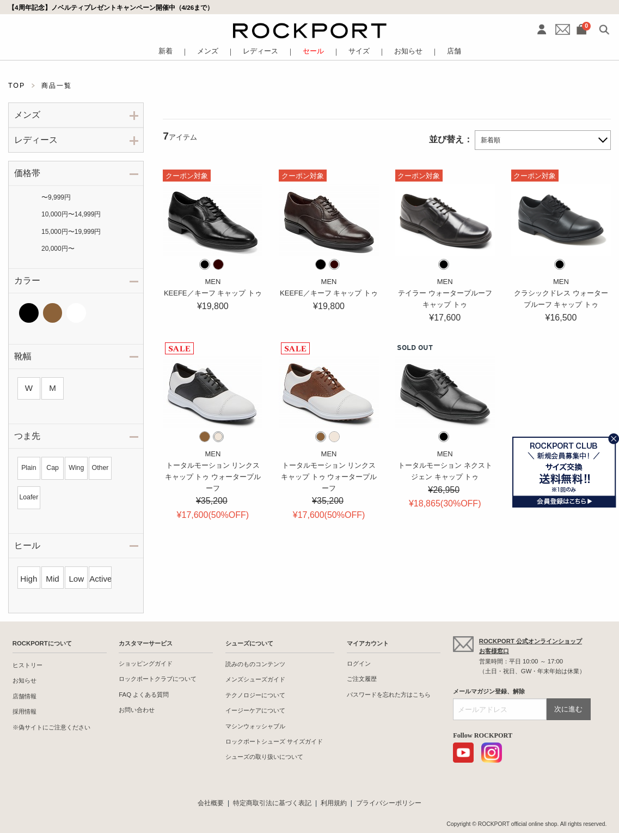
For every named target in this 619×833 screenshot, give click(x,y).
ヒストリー (27, 665)
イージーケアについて (255, 710)
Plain (28, 468)
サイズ (359, 51)
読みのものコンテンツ (255, 664)
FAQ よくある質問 (144, 694)
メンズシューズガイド (255, 679)
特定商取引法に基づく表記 (272, 803)
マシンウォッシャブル (255, 726)
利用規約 (334, 803)
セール (313, 51)
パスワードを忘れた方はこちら (389, 694)
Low (76, 578)
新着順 (490, 140)
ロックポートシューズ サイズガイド (274, 741)
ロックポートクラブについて (158, 678)
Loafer (28, 497)
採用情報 (24, 711)
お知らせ (408, 51)
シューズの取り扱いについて (264, 756)
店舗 (454, 51)
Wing (76, 468)
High (28, 578)
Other (100, 468)
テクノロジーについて (255, 695)
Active (100, 578)
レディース (260, 51)
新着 (165, 51)
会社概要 (211, 803)
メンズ (207, 51)
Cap (52, 468)
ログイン (359, 663)
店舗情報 (24, 696)
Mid (52, 578)
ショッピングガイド (146, 663)
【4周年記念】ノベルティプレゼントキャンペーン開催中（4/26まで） (110, 7)
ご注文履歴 (362, 678)
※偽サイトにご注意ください (51, 727)
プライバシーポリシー (388, 803)
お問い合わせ (137, 710)
